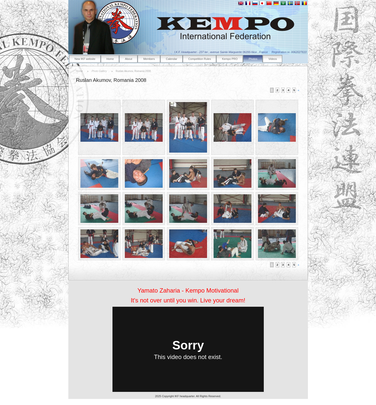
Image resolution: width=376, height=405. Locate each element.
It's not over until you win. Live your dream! (188, 300)
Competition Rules (199, 58)
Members (149, 58)
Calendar (171, 58)
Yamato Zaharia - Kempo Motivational (188, 290)
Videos (272, 58)
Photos (253, 58)
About (128, 58)
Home (110, 58)
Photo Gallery (99, 71)
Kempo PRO (230, 58)
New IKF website (85, 58)
